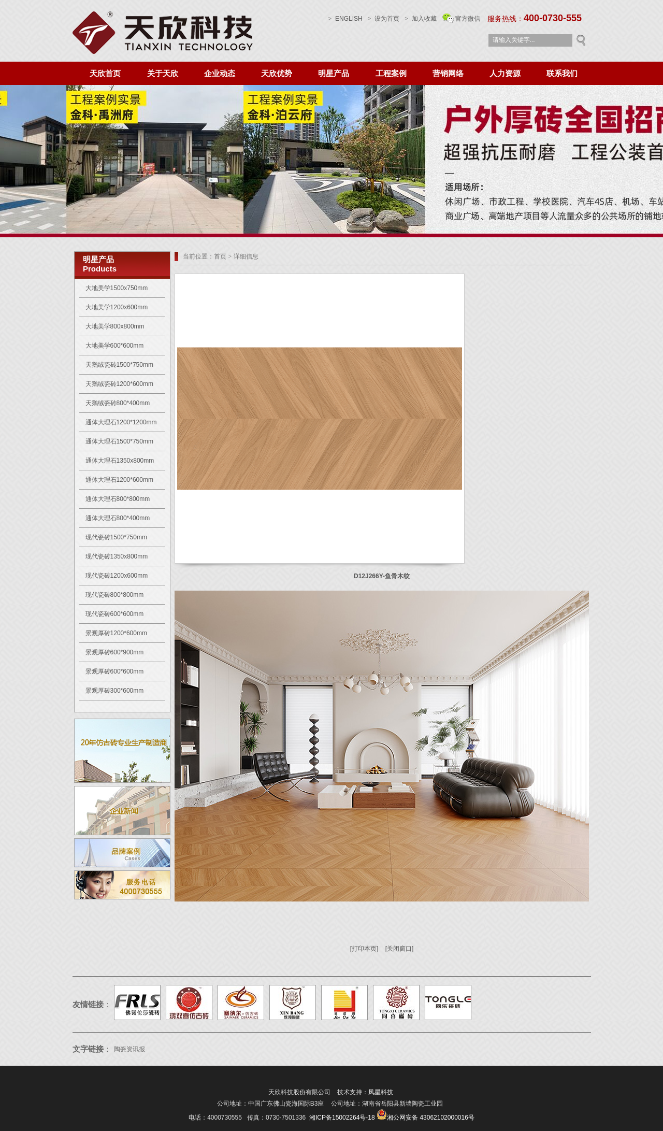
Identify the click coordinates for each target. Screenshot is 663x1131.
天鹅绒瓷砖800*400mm (117, 403)
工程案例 (391, 73)
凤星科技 (380, 1092)
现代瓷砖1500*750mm (116, 537)
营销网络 (448, 73)
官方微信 (467, 18)
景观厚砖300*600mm (114, 690)
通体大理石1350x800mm (119, 460)
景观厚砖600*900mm (114, 652)
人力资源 (505, 73)
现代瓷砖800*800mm (114, 594)
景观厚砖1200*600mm (116, 633)
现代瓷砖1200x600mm (116, 575)
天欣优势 (276, 73)
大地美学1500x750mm (116, 288)
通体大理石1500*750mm (119, 441)
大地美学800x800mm (115, 326)
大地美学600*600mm (114, 345)
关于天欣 (162, 73)
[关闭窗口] (399, 948)
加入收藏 (424, 18)
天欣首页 (105, 73)
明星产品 (333, 73)
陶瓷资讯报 (130, 1049)
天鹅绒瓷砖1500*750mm (119, 364)
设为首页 (383, 18)
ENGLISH (345, 18)
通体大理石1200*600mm (119, 479)
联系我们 (562, 73)
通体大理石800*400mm (117, 518)
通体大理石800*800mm (117, 499)
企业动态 (219, 73)
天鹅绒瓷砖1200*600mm (119, 384)
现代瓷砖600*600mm (114, 614)
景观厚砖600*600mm (114, 671)
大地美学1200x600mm (116, 307)
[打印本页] (364, 948)
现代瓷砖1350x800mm (116, 556)
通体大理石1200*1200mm (121, 422)
